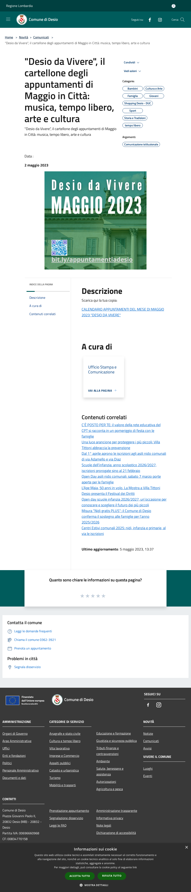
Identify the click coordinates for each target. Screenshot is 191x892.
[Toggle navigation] (8, 19)
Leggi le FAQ (58, 825)
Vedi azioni (133, 71)
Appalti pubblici (60, 763)
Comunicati (41, 37)
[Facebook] (148, 19)
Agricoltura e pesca (109, 788)
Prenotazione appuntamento (69, 810)
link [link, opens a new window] (135, 867)
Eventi (147, 775)
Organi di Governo (15, 733)
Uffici (6, 748)
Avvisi (147, 748)
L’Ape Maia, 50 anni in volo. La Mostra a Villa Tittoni (121, 488)
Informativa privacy (109, 818)
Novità (23, 37)
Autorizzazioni (106, 781)
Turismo (54, 777)
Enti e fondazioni (14, 755)
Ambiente (103, 761)
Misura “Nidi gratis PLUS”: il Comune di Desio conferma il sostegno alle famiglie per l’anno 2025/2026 (116, 516)
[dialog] (95, 867)
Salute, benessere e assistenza (109, 771)
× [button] (186, 847)
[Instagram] (158, 19)
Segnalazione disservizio (66, 818)
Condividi (132, 62)
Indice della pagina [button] (41, 284)
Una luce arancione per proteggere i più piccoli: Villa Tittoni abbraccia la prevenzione (121, 444)
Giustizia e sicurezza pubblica (116, 740)
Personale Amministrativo (20, 770)
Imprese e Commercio (64, 755)
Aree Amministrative (16, 740)
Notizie (148, 733)
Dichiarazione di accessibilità (116, 832)
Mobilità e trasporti (62, 785)
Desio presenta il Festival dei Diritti (108, 493)
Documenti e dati (14, 777)
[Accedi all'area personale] (173, 6)
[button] (95, 885)
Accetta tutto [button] (80, 876)
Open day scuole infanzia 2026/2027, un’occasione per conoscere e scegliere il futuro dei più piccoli (124, 502)
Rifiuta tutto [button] (112, 875)
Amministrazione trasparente (116, 810)
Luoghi (148, 768)
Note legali (103, 825)
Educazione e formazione (113, 733)
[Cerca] (182, 19)
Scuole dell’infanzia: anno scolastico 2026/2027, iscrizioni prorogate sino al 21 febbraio (119, 467)
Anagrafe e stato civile (64, 733)
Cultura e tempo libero (64, 740)
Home (9, 37)
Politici (7, 763)
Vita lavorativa (59, 748)
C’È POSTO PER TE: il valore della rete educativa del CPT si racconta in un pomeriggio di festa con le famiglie (121, 430)
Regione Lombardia (19, 5)
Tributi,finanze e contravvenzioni (107, 751)
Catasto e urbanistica (64, 770)
